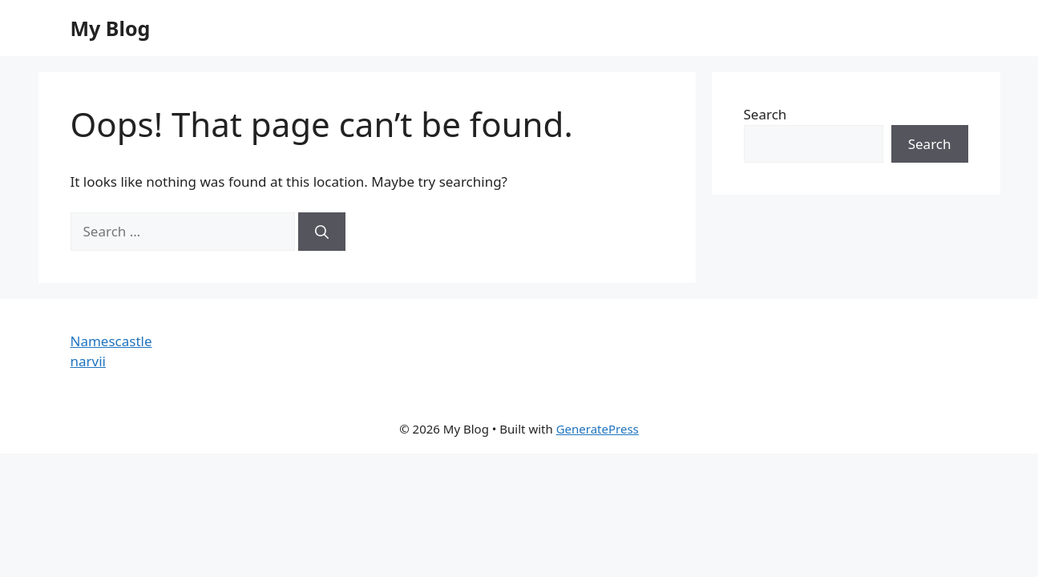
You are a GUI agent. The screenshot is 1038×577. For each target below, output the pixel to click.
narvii (88, 361)
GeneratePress (597, 429)
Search (765, 114)
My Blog (111, 28)
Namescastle (111, 341)
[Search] (321, 231)
